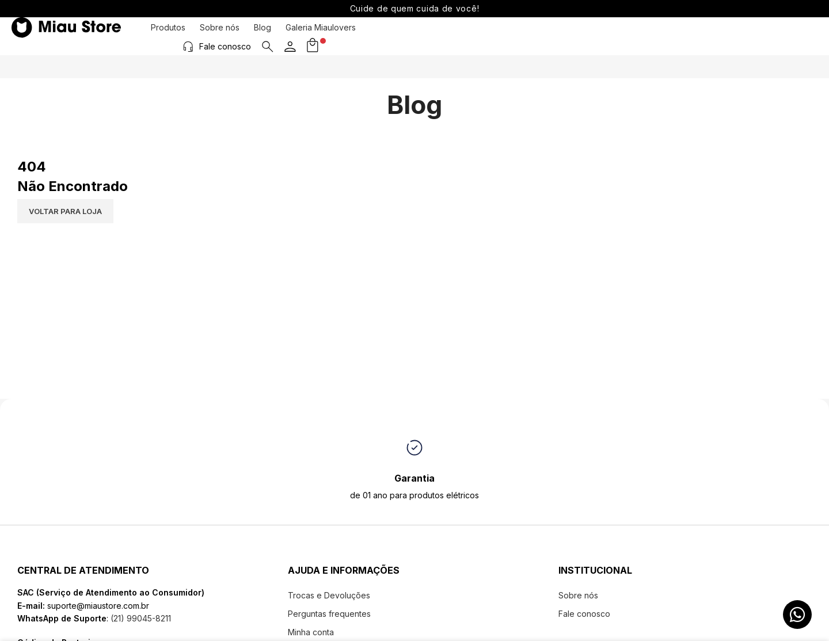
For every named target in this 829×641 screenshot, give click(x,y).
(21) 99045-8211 (139, 618)
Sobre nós (219, 36)
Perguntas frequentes (329, 614)
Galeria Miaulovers (321, 36)
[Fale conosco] (685, 35)
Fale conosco (722, 35)
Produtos (168, 36)
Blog (262, 36)
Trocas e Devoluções (329, 595)
